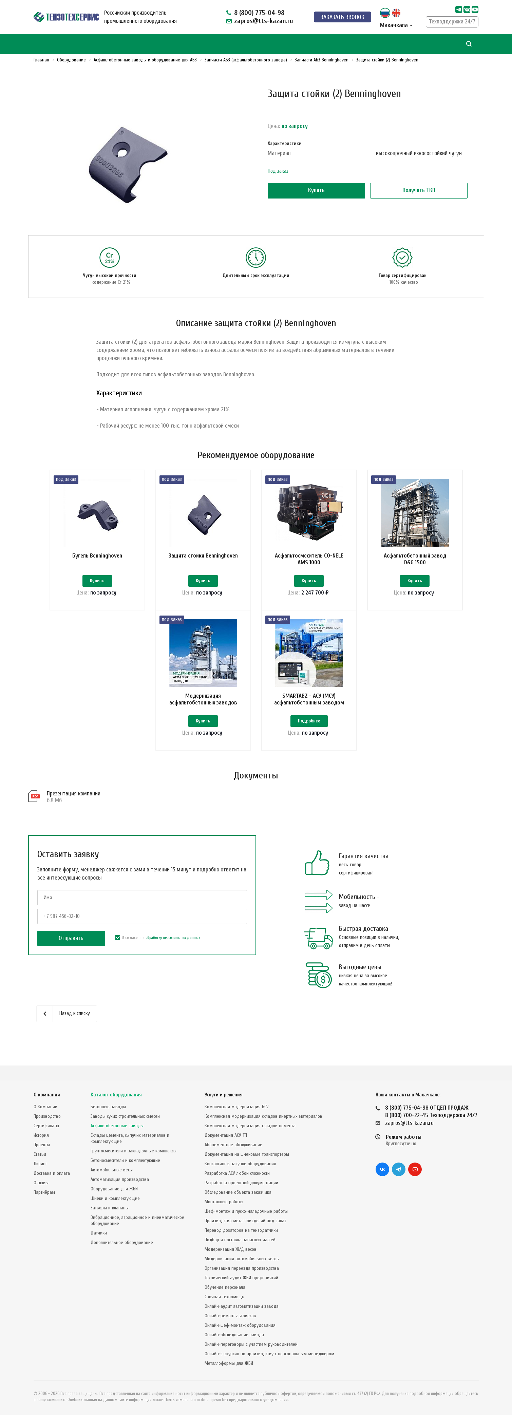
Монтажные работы (224, 1202)
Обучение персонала (225, 1287)
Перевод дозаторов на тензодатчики (241, 1230)
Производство (47, 1116)
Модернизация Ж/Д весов (231, 1249)
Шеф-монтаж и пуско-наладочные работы (246, 1211)
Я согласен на (157, 952)
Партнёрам (44, 1192)
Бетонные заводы (108, 1107)
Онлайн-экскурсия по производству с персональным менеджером (269, 1354)
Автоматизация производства (120, 1179)
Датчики (99, 1233)
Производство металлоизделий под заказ (245, 1221)
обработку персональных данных (173, 952)
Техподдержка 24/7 (452, 21)
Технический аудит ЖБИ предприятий (241, 1278)
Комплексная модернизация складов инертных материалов (263, 1116)
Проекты (42, 1145)
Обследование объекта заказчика (238, 1192)
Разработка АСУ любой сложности (237, 1173)
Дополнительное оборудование (122, 1242)
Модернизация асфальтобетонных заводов (203, 706)
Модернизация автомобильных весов (242, 1259)
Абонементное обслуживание (233, 1145)
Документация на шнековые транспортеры (247, 1154)
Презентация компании (73, 808)
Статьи (40, 1154)
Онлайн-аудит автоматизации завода (242, 1306)
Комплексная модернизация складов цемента (250, 1126)
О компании (47, 1095)
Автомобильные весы (112, 1170)
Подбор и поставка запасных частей (240, 1240)
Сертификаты (46, 1126)
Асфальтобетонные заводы (117, 1126)
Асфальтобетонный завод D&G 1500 (415, 559)
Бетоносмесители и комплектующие (125, 1160)
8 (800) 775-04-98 (259, 13)
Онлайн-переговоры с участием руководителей (251, 1344)
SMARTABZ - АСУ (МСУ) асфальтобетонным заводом (309, 706)
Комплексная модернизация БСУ (237, 1107)
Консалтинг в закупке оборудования (240, 1164)
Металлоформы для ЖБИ (229, 1363)
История (41, 1135)
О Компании (45, 1107)
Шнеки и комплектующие (115, 1198)
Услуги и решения (224, 1095)
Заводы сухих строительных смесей (125, 1116)
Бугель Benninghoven (97, 555)
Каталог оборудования (116, 1095)
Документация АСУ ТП (226, 1135)
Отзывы (41, 1183)
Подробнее (309, 729)
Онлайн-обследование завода (234, 1335)
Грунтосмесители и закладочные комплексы (133, 1151)
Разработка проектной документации (241, 1183)
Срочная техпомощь (224, 1297)
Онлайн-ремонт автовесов (230, 1316)
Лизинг (40, 1164)
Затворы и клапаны (110, 1208)
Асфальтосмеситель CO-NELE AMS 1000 (309, 559)
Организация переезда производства (242, 1268)
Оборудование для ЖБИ (114, 1189)
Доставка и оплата (52, 1173)
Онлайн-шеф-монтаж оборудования (240, 1325)
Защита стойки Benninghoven (203, 555)
